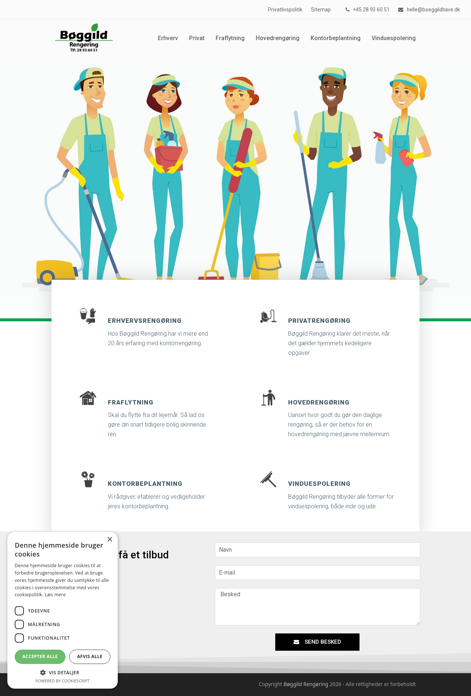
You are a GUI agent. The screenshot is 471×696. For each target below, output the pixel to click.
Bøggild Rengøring (306, 684)
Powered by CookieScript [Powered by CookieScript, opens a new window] (63, 680)
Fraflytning (130, 402)
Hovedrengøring (319, 402)
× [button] (109, 540)
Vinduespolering (319, 483)
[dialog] (62, 610)
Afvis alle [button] (89, 656)
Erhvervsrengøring (145, 320)
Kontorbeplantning (145, 483)
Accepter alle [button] (40, 656)
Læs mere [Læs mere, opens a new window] (55, 594)
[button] (62, 672)
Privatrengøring (319, 320)
